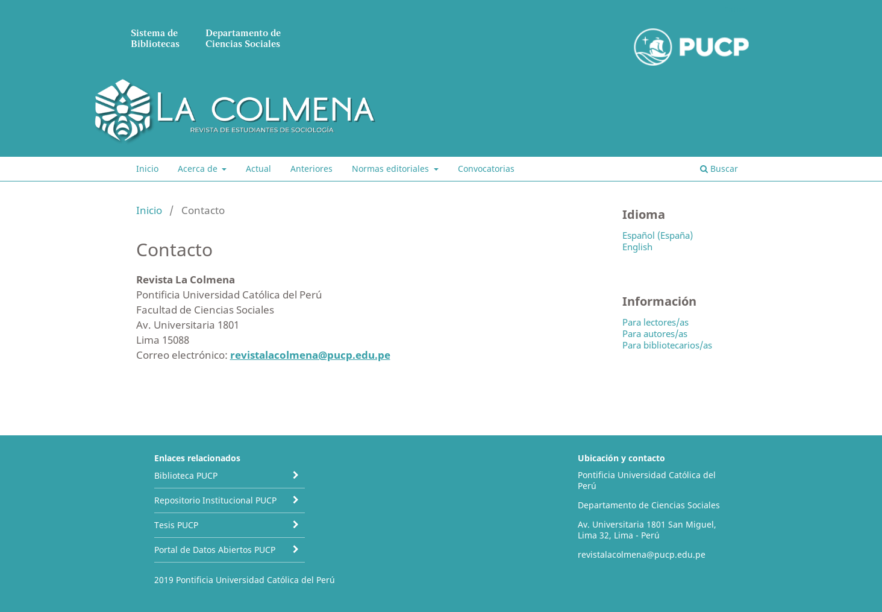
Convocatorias (486, 168)
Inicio (147, 168)
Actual (258, 168)
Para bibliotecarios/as (667, 345)
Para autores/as (654, 333)
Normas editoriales (391, 168)
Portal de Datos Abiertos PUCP (214, 549)
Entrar (735, 9)
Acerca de (199, 168)
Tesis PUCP (176, 525)
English (637, 247)
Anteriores (311, 168)
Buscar (719, 168)
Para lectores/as (655, 322)
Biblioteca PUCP (185, 475)
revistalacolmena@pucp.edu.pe (310, 355)
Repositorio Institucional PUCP (215, 500)
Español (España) (657, 235)
